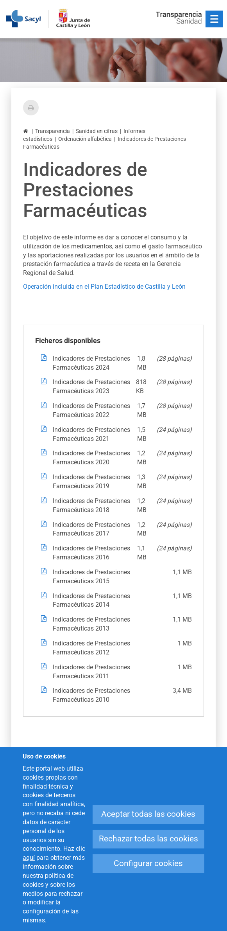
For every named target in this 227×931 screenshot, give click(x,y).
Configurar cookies (148, 863)
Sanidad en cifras (97, 131)
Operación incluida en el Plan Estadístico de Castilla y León (104, 286)
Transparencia (52, 131)
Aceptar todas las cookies (148, 814)
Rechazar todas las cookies (148, 838)
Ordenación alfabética (85, 139)
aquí (29, 857)
